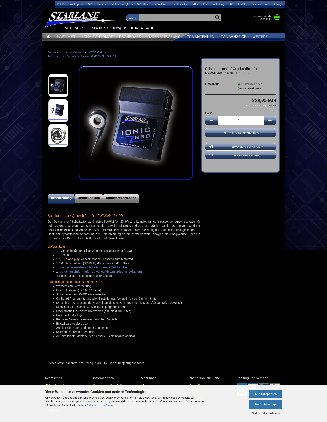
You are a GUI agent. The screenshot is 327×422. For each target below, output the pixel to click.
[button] (211, 120)
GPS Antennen (200, 36)
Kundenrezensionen (121, 198)
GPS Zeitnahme (97, 4)
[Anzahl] (241, 120)
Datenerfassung (163, 36)
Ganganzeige (233, 36)
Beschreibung (61, 198)
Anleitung (218, 4)
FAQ (230, 4)
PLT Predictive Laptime (70, 4)
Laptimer (66, 36)
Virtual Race (161, 4)
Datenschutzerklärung (100, 405)
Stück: (209, 112)
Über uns (256, 4)
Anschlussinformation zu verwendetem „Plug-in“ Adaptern (101, 271)
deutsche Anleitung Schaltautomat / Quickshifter (94, 267)
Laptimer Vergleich (122, 4)
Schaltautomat (97, 36)
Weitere (260, 36)
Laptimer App (180, 4)
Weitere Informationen (265, 413)
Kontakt (242, 4)
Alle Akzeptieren (266, 394)
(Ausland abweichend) (249, 88)
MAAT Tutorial (200, 4)
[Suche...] (132, 17)
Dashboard (130, 36)
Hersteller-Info (89, 198)
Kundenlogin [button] (274, 4)
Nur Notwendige (266, 404)
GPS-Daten (143, 4)
